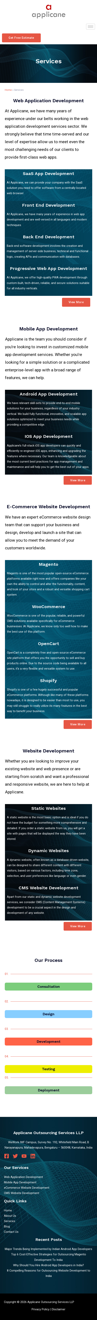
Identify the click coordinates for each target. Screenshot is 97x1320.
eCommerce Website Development (26, 1187)
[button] (21, 37)
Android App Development (49, 394)
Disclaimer (58, 1309)
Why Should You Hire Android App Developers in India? (48, 1265)
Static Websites (48, 808)
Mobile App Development (20, 1182)
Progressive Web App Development (48, 268)
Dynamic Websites (48, 850)
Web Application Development (23, 1177)
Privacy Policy (40, 1309)
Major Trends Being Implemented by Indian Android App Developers (48, 1249)
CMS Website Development (48, 887)
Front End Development (48, 205)
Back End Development (48, 236)
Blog (7, 1226)
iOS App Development (49, 436)
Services (9, 1221)
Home (8, 89)
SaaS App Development (48, 173)
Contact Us (11, 1232)
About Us (10, 1216)
